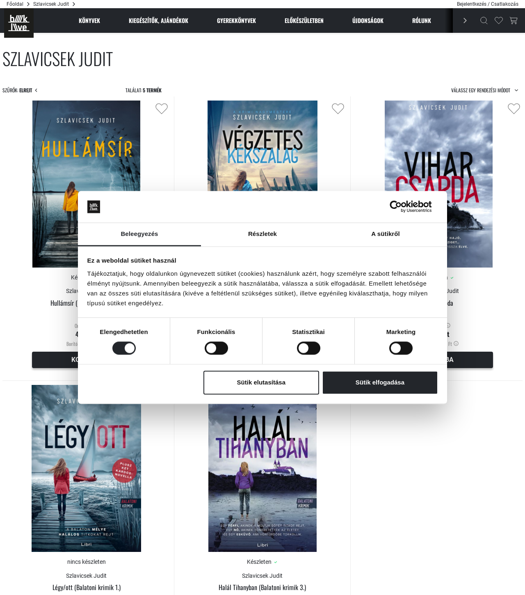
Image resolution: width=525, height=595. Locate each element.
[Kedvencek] (498, 20)
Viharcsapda (460, 259)
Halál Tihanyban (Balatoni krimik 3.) (328, 500)
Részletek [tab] (262, 233)
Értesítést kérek (195, 557)
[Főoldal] (19, 23)
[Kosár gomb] (513, 20)
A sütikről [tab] (385, 233)
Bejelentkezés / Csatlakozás (487, 4)
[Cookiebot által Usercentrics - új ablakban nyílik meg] (402, 207)
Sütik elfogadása (380, 382)
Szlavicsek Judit (460, 247)
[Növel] (57, 170)
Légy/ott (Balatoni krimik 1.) (196, 500)
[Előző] (460, 20)
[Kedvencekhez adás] (249, 109)
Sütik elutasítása (261, 382)
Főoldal (15, 4)
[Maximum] (84, 174)
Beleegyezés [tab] (139, 233)
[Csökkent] (57, 178)
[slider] (9, 161)
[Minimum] (26, 174)
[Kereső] (484, 20)
